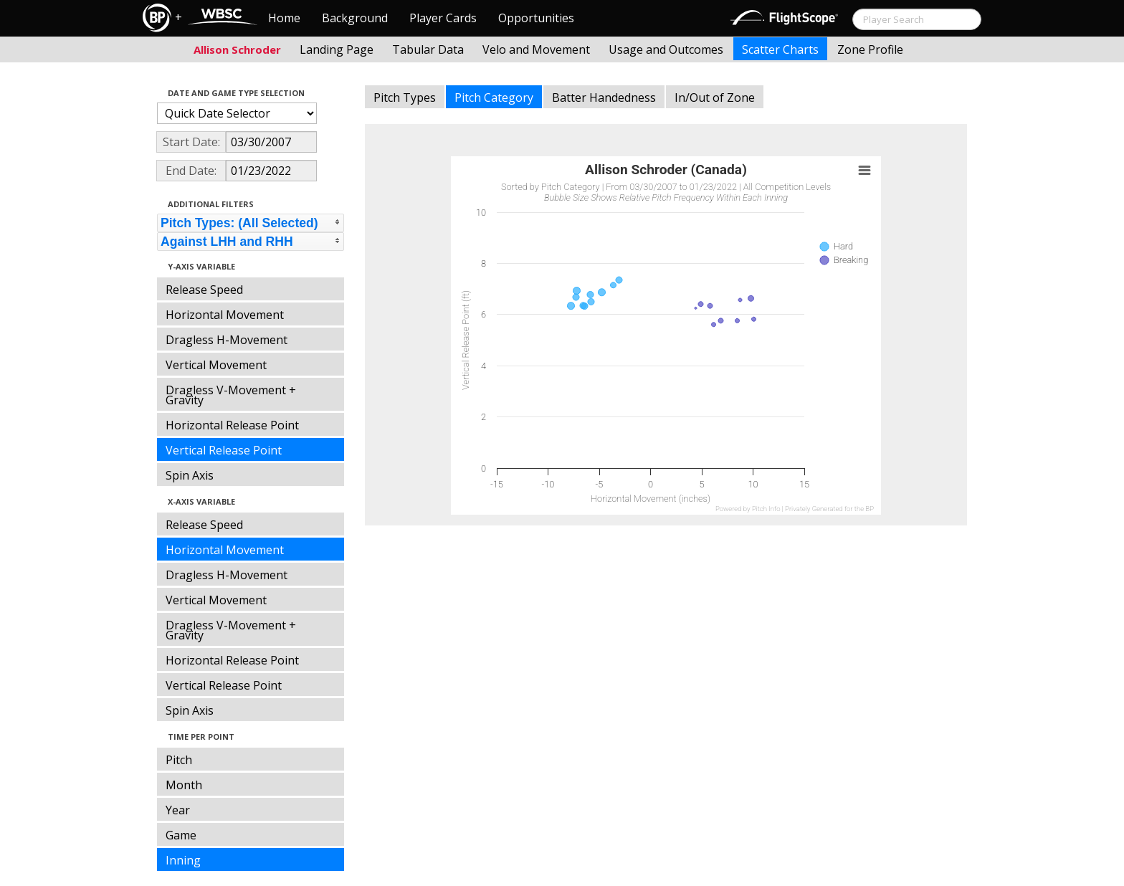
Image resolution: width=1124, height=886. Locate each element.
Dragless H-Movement (226, 340)
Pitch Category (493, 97)
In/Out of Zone (715, 97)
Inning (183, 860)
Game (181, 835)
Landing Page (336, 49)
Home (284, 18)
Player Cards (443, 18)
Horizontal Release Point (232, 425)
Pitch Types (404, 97)
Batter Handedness (604, 97)
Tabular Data (428, 49)
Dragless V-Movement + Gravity (231, 395)
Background (355, 18)
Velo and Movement (536, 49)
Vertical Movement (216, 365)
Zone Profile (870, 49)
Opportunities (536, 18)
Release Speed (204, 289)
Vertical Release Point (224, 450)
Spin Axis (190, 475)
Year (178, 810)
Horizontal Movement (225, 315)
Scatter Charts (780, 49)
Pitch (179, 760)
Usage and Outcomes (666, 49)
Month (184, 785)
